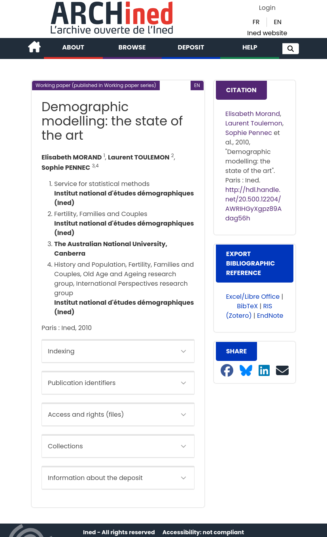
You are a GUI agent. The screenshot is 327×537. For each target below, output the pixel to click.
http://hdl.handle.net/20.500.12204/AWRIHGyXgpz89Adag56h (253, 204)
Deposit (191, 47)
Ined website (267, 33)
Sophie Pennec (248, 132)
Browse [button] (132, 47)
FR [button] (256, 22)
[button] (290, 48)
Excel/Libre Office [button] (253, 296)
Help (249, 47)
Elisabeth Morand (252, 113)
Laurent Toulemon (253, 123)
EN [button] (277, 22)
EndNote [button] (270, 315)
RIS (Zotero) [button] (249, 311)
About (73, 47)
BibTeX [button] (247, 306)
